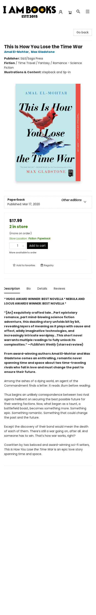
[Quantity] (18, 245)
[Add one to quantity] (23, 245)
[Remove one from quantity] (12, 245)
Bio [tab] (29, 288)
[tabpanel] (48, 381)
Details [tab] (43, 288)
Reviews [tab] (60, 288)
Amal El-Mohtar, (17, 52)
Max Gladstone (43, 52)
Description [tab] (12, 288)
